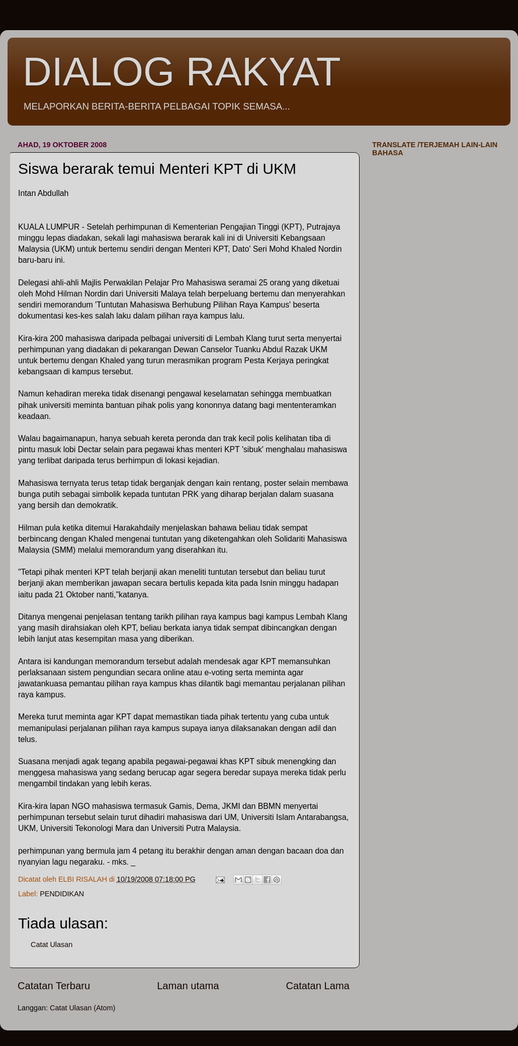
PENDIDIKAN (62, 894)
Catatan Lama (318, 985)
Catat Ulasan (51, 944)
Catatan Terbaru (54, 985)
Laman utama (188, 985)
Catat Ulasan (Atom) (82, 1008)
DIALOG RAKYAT (182, 71)
